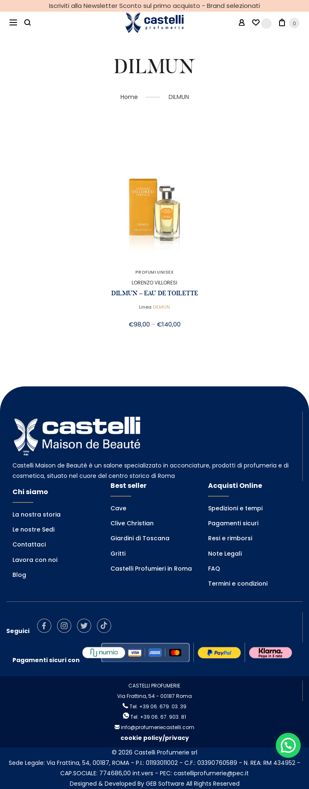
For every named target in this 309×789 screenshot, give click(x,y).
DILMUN (161, 307)
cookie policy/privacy (154, 738)
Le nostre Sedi (33, 529)
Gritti (117, 553)
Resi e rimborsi (230, 538)
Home (129, 97)
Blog (19, 575)
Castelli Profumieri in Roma (151, 568)
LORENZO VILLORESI (154, 282)
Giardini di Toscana (139, 538)
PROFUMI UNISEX (154, 272)
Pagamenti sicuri (233, 523)
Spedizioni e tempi (235, 508)
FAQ (214, 568)
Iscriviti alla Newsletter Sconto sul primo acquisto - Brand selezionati (154, 5)
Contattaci (29, 544)
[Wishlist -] (262, 23)
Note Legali (225, 553)
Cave (118, 508)
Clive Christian (132, 523)
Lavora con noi (34, 560)
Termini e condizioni (237, 583)
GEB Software (165, 783)
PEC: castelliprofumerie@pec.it (204, 773)
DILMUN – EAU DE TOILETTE (154, 293)
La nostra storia (36, 514)
